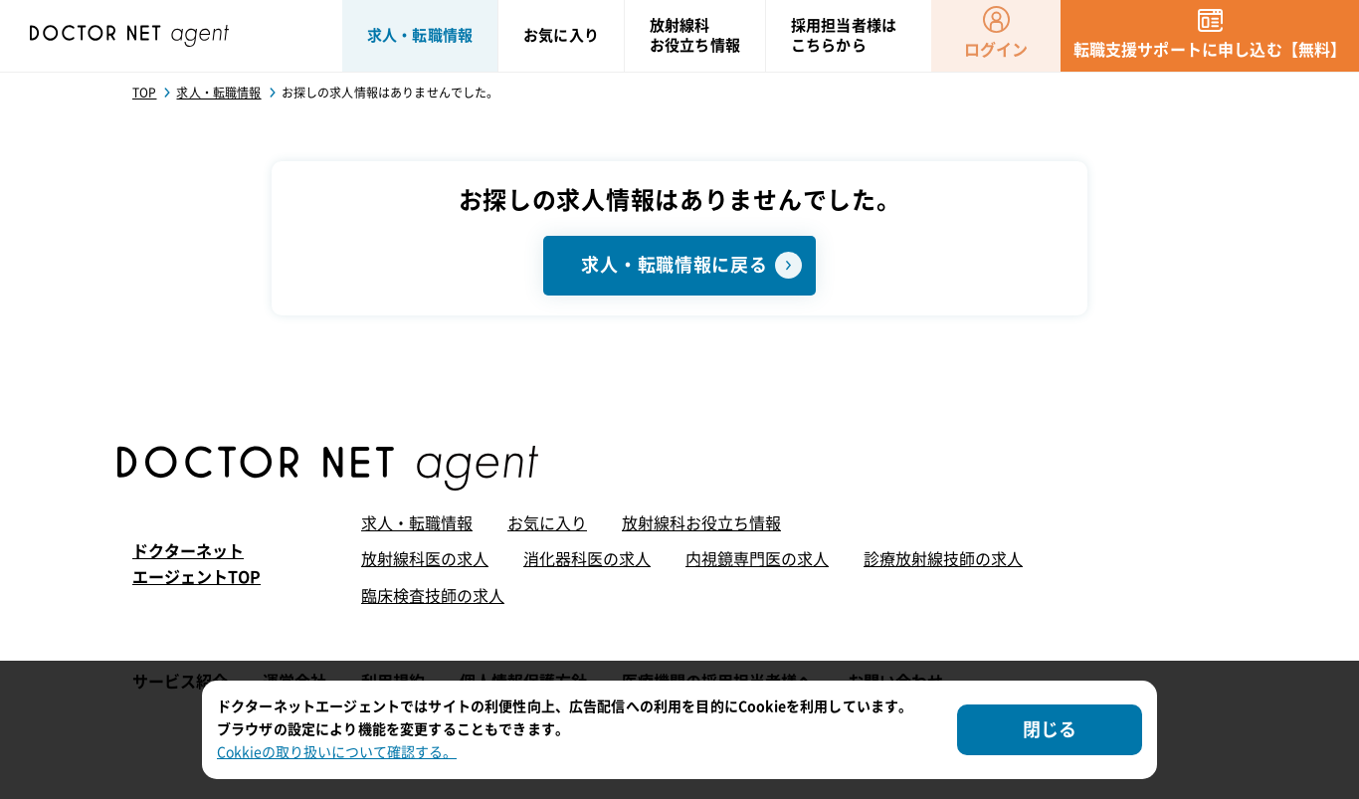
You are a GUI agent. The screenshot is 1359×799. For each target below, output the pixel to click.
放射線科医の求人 (424, 559)
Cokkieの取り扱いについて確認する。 (337, 752)
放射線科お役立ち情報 (701, 523)
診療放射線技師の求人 (943, 559)
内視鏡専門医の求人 (757, 559)
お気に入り (547, 523)
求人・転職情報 (417, 523)
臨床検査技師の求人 (432, 596)
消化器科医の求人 (587, 559)
